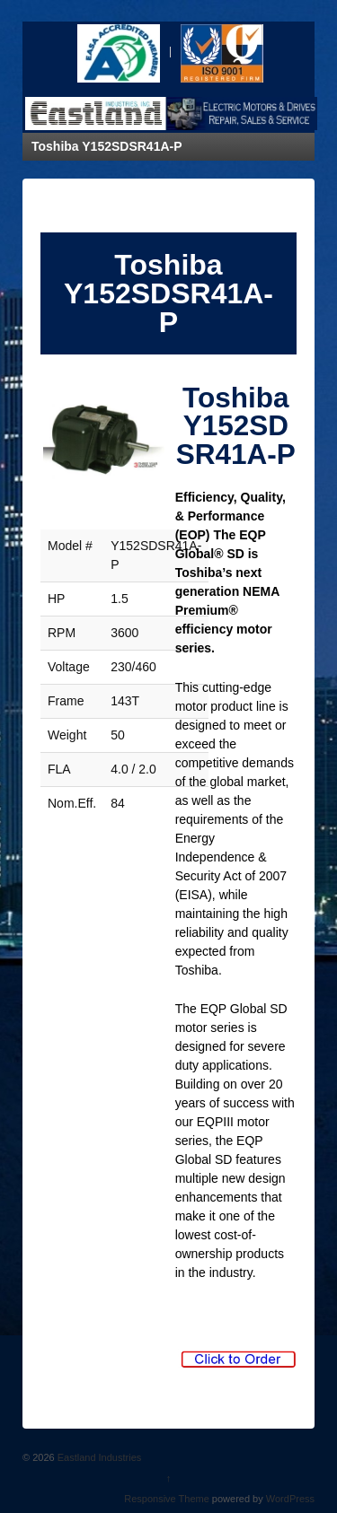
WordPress (290, 1498)
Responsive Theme (166, 1498)
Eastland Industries (98, 1457)
